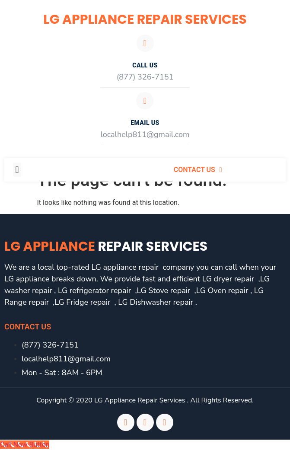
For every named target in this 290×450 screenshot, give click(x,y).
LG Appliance (105, 246)
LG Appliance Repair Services (144, 19)
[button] (17, 170)
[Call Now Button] (24, 444)
